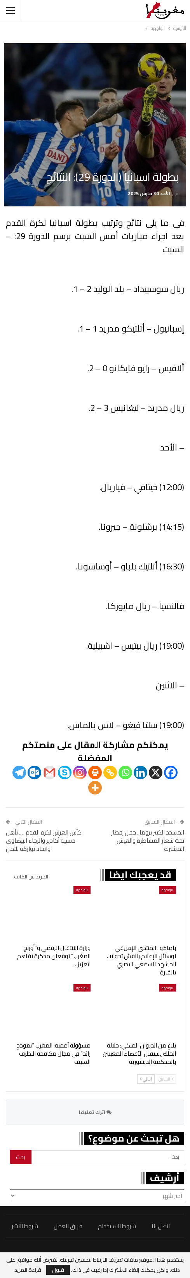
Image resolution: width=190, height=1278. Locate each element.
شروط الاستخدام (117, 1226)
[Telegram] (19, 772)
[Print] (95, 772)
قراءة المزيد (27, 1270)
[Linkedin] (140, 772)
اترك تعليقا (95, 1112)
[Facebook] (171, 772)
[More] (95, 787)
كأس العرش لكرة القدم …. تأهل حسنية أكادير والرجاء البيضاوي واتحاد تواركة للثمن (44, 840)
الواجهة (167, 890)
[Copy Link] (110, 772)
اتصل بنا (161, 1226)
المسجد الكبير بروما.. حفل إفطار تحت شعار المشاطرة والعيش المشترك (147, 840)
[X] (155, 772)
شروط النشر (25, 1226)
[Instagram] (80, 772)
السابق (166, 1079)
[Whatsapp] (125, 772)
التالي (146, 1079)
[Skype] (64, 772)
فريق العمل (68, 1226)
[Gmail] (49, 772)
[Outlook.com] (34, 772)
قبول (58, 1270)
